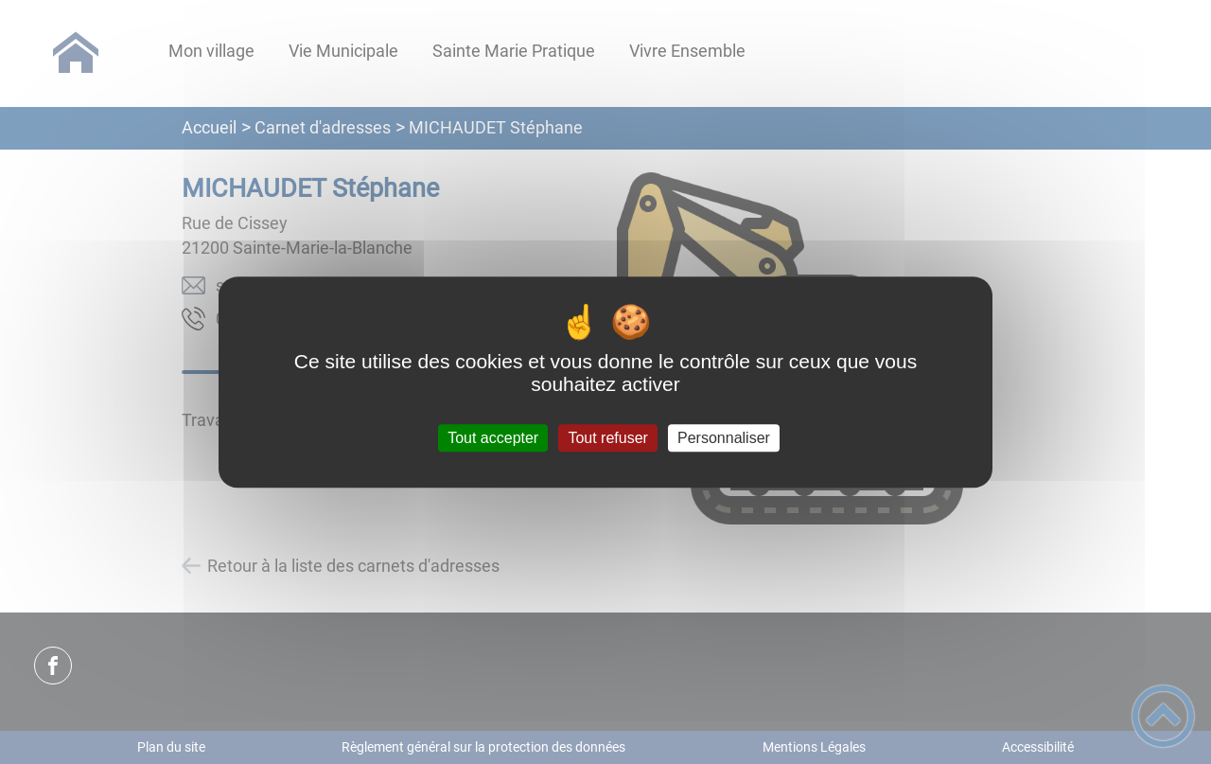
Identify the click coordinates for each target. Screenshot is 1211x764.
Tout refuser (607, 438)
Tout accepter (493, 438)
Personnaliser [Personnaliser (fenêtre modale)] (723, 438)
